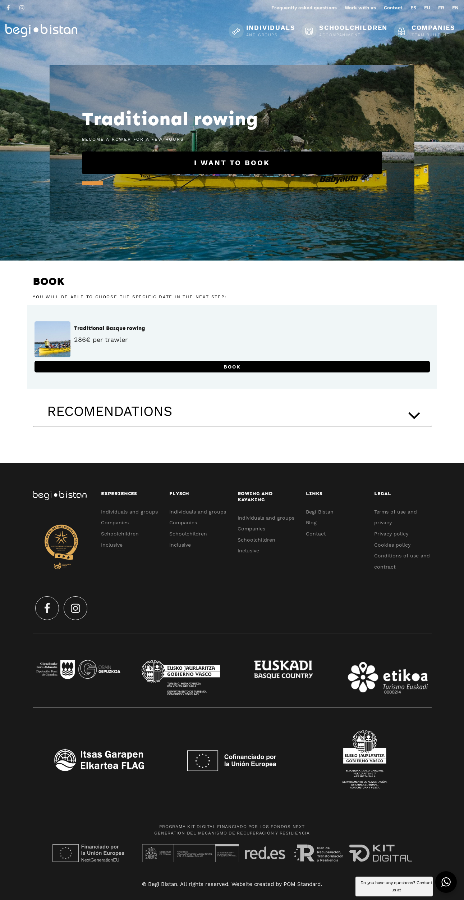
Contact (316, 534)
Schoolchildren (120, 534)
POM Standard (302, 884)
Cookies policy (392, 545)
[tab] (232, 411)
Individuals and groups (129, 512)
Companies (115, 522)
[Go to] (8, 7)
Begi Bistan (320, 512)
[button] (446, 882)
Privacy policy (391, 534)
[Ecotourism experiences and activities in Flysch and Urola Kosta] (59, 30)
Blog (311, 522)
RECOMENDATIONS (235, 413)
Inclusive (112, 545)
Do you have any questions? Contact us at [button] (396, 886)
